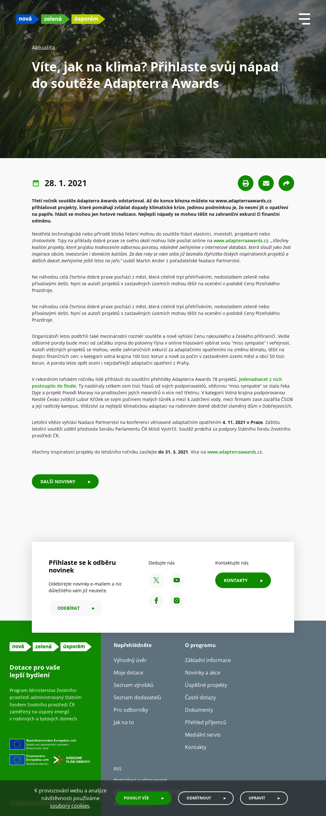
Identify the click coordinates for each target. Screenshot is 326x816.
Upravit (257, 798)
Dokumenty (199, 709)
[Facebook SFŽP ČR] (156, 600)
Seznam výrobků (133, 684)
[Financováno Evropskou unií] (50, 758)
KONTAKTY (236, 580)
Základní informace (208, 660)
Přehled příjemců (205, 722)
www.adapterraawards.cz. (235, 452)
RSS (118, 769)
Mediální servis (203, 734)
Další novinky (57, 481)
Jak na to (124, 722)
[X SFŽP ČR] (156, 580)
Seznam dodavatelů (137, 697)
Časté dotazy (200, 697)
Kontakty (195, 747)
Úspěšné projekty (206, 684)
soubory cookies (69, 805)
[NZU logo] (60, 19)
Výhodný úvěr (130, 660)
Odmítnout (199, 798)
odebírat (68, 608)
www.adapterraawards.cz (241, 240)
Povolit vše (136, 798)
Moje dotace (128, 672)
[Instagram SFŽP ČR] (176, 600)
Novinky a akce (202, 672)
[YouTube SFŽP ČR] (176, 580)
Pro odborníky (131, 709)
